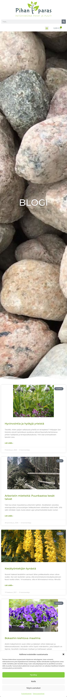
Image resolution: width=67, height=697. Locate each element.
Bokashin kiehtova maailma (22, 638)
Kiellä (33, 681)
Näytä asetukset (34, 688)
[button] (63, 654)
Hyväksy (33, 675)
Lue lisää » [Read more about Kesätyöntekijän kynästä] (9, 585)
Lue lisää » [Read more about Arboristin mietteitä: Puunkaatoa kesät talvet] (9, 516)
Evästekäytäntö (26, 694)
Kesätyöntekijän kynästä (20, 568)
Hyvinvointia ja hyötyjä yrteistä (24, 423)
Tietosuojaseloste (38, 694)
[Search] (64, 21)
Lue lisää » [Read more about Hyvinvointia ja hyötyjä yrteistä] (9, 443)
